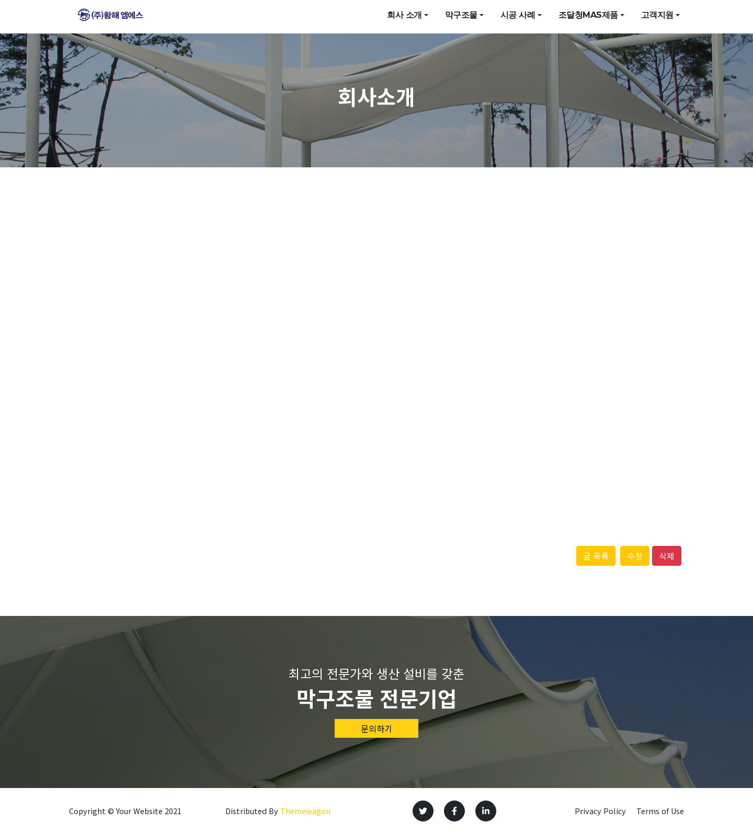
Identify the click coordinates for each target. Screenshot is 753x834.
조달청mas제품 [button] (588, 16)
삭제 (667, 556)
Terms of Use (660, 810)
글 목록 (596, 556)
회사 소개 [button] (404, 16)
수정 (635, 556)
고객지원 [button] (657, 16)
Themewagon (305, 810)
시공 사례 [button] (517, 16)
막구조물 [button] (461, 16)
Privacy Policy (600, 810)
